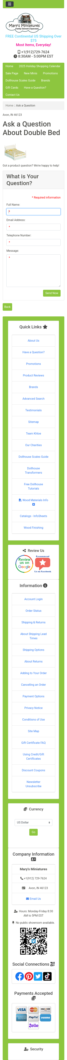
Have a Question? (35, 87)
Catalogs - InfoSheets (33, 516)
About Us (33, 340)
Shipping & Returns (33, 622)
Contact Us (13, 94)
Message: (12, 250)
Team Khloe (33, 433)
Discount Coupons (33, 770)
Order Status (33, 610)
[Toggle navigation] (10, 4)
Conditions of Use (33, 719)
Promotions (50, 73)
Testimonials (33, 410)
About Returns (33, 661)
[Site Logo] (33, 23)
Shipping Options (33, 650)
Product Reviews (33, 375)
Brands (45, 80)
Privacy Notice (33, 708)
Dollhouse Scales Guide (20, 80)
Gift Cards (12, 87)
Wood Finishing (33, 527)
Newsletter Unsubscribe (33, 784)
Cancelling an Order (33, 684)
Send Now (51, 293)
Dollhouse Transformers (33, 470)
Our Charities (33, 445)
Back (7, 307)
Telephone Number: (18, 235)
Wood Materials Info (33, 502)
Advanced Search (34, 398)
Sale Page (12, 73)
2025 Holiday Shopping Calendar (39, 66)
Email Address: (15, 220)
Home (9, 66)
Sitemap (33, 422)
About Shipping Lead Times (33, 636)
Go (33, 832)
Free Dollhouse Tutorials (33, 486)
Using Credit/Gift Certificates (33, 756)
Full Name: (13, 204)
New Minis (30, 73)
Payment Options (33, 696)
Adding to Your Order (33, 673)
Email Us (33, 898)
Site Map (33, 731)
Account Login (33, 599)
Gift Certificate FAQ (33, 742)
